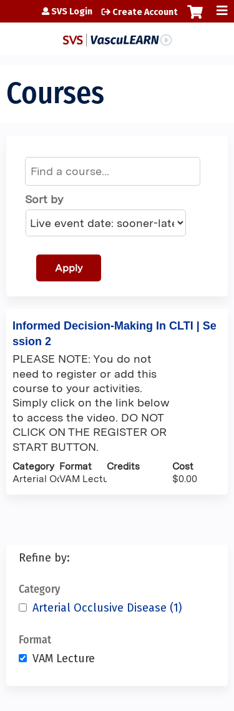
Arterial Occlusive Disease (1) (107, 608)
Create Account (145, 12)
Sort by (44, 199)
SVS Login (71, 12)
